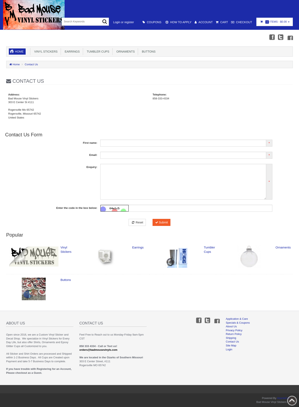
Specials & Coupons (238, 322)
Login (229, 349)
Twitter (281, 37)
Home (19, 51)
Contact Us (31, 64)
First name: (90, 142)
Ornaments (125, 51)
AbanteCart (283, 398)
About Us (231, 326)
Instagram (290, 37)
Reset (137, 222)
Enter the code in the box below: (76, 207)
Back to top (292, 401)
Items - (275, 22)
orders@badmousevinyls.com (98, 349)
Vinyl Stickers (45, 51)
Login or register (123, 22)
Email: (93, 154)
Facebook (272, 37)
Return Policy (234, 334)
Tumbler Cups (97, 51)
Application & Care (237, 318)
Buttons (147, 51)
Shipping (231, 337)
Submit (161, 222)
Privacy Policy (234, 330)
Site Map (231, 345)
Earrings (71, 51)
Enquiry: (92, 167)
